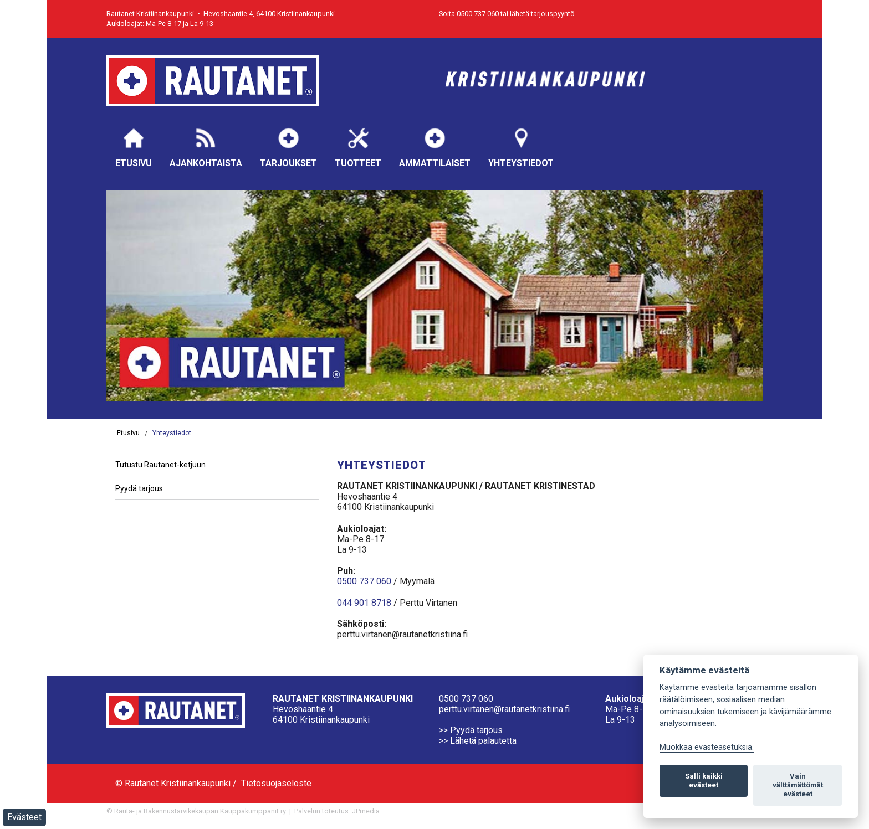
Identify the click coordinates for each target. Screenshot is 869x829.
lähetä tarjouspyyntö (542, 13)
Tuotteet (358, 147)
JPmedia (366, 811)
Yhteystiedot (521, 147)
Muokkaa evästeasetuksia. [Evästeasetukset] (707, 747)
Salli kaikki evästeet (704, 780)
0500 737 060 (364, 581)
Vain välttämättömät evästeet (798, 785)
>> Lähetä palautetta (478, 740)
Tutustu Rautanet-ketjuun (160, 464)
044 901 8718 (364, 603)
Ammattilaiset (435, 147)
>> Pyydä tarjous (471, 730)
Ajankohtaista (206, 147)
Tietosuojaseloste (276, 783)
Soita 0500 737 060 (469, 13)
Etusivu (133, 147)
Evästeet (24, 817)
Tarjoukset (288, 147)
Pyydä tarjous (139, 488)
